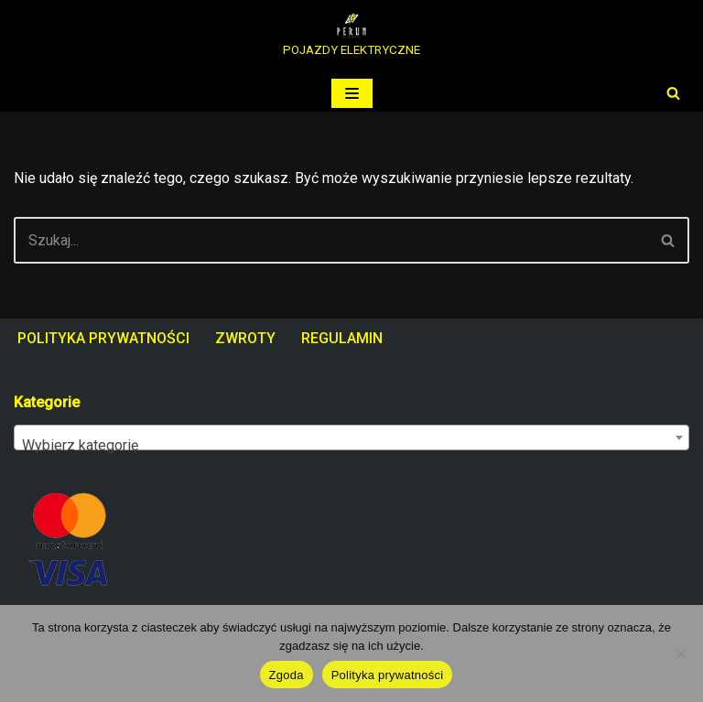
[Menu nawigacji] (352, 93)
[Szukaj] (673, 93)
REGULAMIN (342, 338)
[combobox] (351, 437)
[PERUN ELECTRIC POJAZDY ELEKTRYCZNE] (351, 37)
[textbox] (351, 446)
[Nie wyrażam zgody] (680, 653)
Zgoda (286, 675)
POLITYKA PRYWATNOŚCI (103, 338)
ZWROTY (245, 338)
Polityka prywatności (387, 675)
